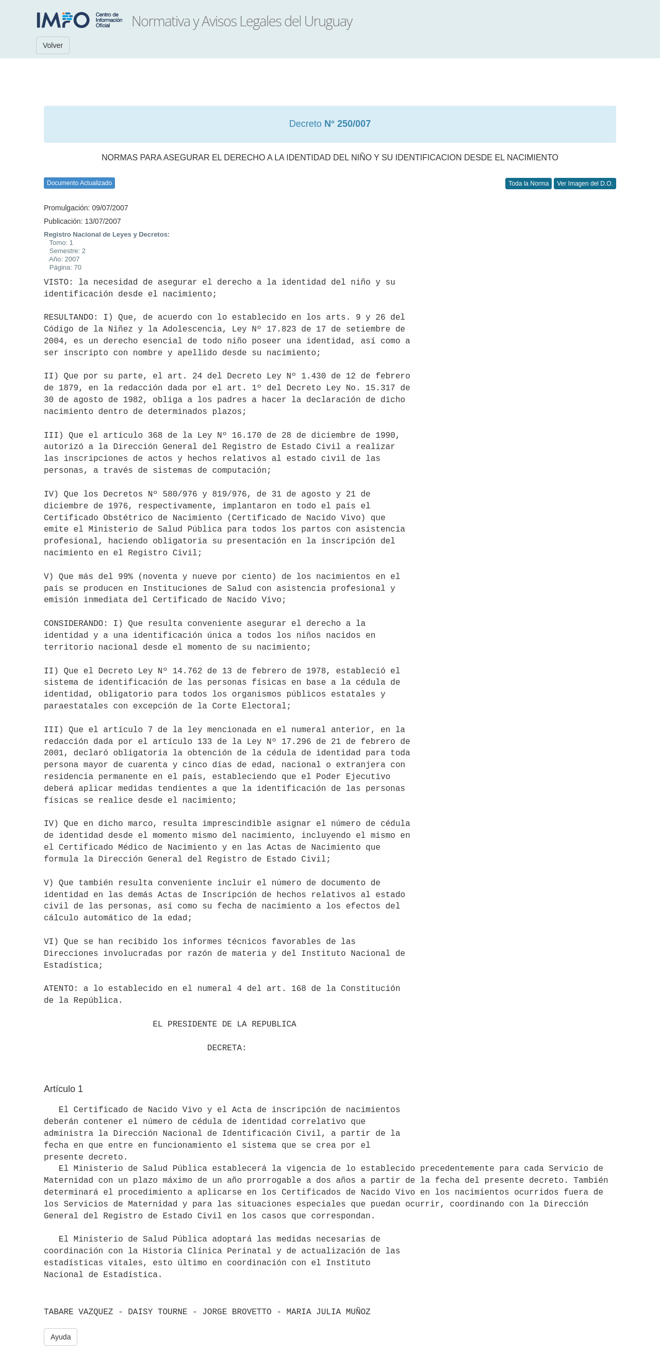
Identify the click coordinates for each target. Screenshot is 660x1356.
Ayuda (61, 1337)
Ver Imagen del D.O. (585, 183)
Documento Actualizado (79, 183)
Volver (53, 45)
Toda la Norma (528, 183)
